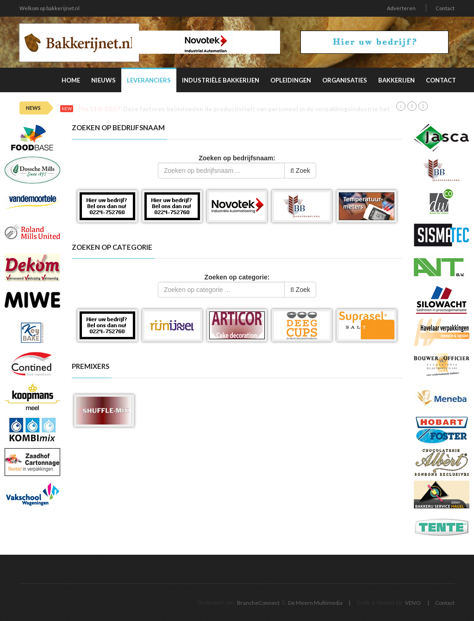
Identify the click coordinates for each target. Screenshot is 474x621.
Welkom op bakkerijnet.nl (49, 8)
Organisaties (344, 80)
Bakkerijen (396, 80)
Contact (445, 8)
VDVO (413, 602)
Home (71, 80)
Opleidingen (290, 80)
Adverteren (401, 8)
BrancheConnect (258, 602)
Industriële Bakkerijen (220, 80)
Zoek (300, 170)
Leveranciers (149, 80)
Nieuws (103, 80)
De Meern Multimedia (315, 602)
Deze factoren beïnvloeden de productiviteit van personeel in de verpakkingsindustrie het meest (266, 109)
